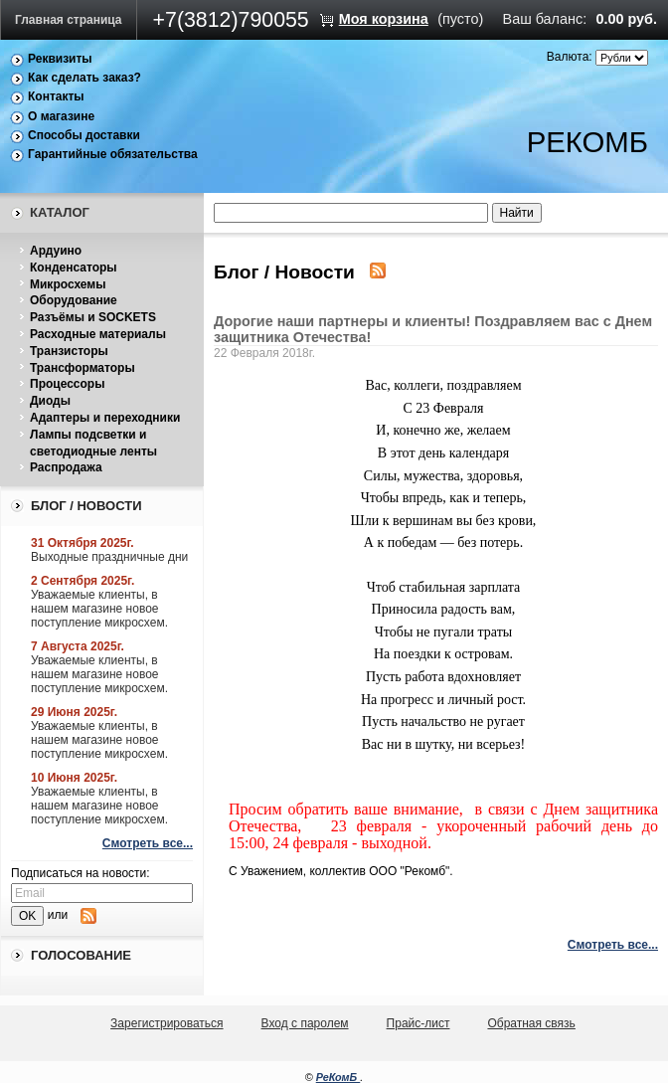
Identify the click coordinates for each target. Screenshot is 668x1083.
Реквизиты (60, 59)
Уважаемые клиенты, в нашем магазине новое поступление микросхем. (99, 609)
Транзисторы (69, 351)
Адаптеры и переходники (105, 418)
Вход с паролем (305, 1023)
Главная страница (68, 20)
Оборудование (73, 300)
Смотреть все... (147, 843)
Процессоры (67, 384)
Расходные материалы (98, 334)
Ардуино (56, 251)
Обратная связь (531, 1023)
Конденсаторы (73, 267)
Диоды (50, 401)
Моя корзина (383, 19)
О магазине (61, 116)
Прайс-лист (418, 1023)
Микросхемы (67, 284)
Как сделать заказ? (84, 78)
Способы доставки (84, 135)
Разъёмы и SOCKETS (93, 317)
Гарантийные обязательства (113, 154)
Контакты (56, 96)
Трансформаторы (82, 368)
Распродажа (66, 467)
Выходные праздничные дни (109, 557)
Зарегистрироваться (166, 1023)
